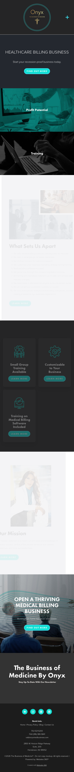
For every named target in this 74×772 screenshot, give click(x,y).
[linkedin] (41, 711)
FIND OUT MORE (37, 71)
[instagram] (33, 711)
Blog (41, 724)
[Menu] (67, 17)
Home (22, 724)
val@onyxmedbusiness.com (37, 737)
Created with (37, 765)
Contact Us (49, 724)
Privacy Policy (32, 724)
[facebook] (25, 711)
